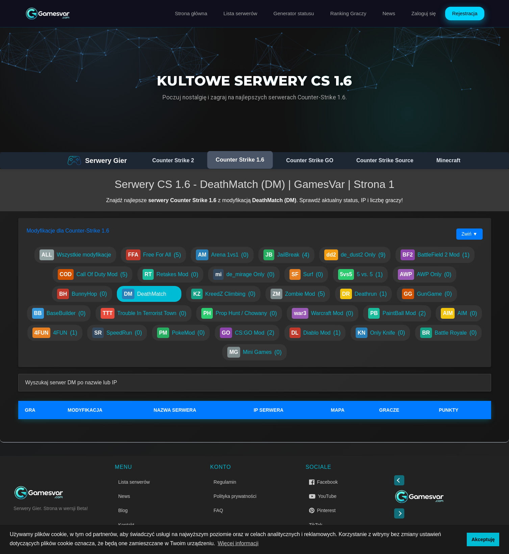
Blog (123, 510)
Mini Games (254, 352)
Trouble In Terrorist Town (143, 313)
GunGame (427, 294)
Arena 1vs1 (222, 254)
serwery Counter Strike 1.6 (182, 200)
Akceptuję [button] (483, 539)
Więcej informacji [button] (238, 543)
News (388, 13)
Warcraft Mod (322, 313)
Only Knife (380, 333)
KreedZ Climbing (223, 294)
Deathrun (363, 294)
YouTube (323, 496)
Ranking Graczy (348, 13)
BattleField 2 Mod (435, 254)
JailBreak (286, 254)
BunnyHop (82, 294)
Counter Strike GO (309, 160)
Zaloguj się (423, 13)
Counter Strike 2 (173, 160)
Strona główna (191, 13)
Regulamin (224, 482)
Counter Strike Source (384, 160)
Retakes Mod (170, 274)
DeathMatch (149, 294)
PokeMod (181, 333)
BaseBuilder (59, 313)
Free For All (153, 254)
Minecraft (448, 160)
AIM (459, 313)
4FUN (54, 333)
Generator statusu (294, 13)
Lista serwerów (240, 13)
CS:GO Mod (247, 333)
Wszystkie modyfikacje (75, 254)
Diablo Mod (315, 333)
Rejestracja (464, 13)
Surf (306, 274)
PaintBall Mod (397, 313)
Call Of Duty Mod (93, 274)
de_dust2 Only (354, 254)
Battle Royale (448, 333)
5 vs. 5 (360, 274)
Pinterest (322, 510)
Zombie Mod (298, 294)
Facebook (323, 482)
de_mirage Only (243, 274)
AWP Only (425, 274)
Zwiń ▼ (469, 234)
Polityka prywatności (234, 496)
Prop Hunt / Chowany (239, 313)
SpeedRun (117, 333)
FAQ (218, 510)
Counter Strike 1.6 (240, 160)
